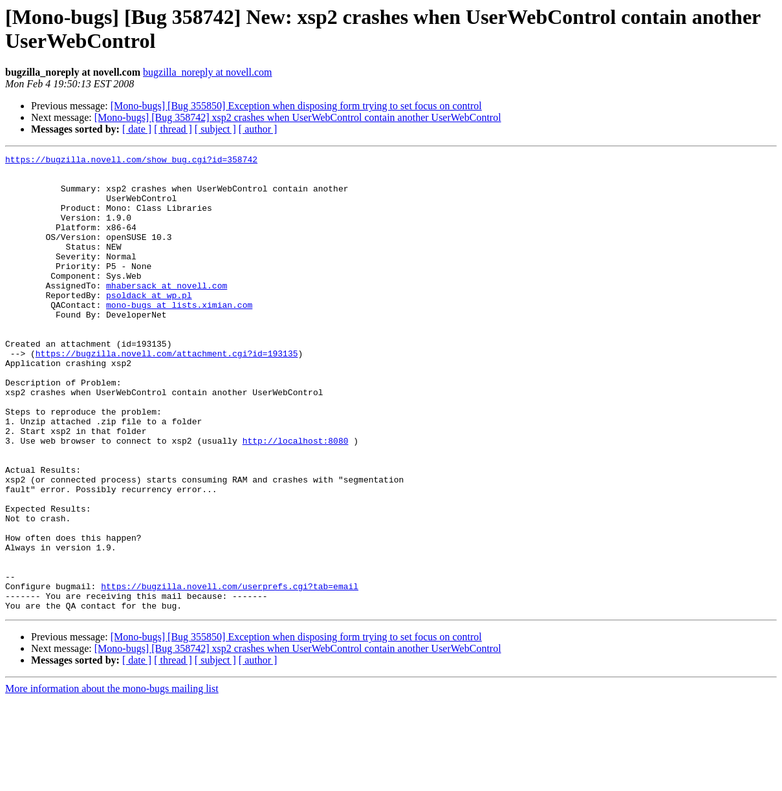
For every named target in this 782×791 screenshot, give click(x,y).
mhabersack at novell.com (166, 312)
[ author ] (258, 129)
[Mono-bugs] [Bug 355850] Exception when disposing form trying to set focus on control (296, 105)
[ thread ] (173, 129)
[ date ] (136, 129)
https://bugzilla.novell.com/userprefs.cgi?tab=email (229, 673)
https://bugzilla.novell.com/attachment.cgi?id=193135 (167, 394)
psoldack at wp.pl (149, 324)
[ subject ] (215, 129)
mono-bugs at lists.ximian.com (179, 335)
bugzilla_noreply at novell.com (207, 72)
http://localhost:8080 (296, 498)
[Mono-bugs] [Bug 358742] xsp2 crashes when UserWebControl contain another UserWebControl (297, 117)
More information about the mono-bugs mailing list (112, 779)
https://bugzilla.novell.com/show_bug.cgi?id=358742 (131, 161)
